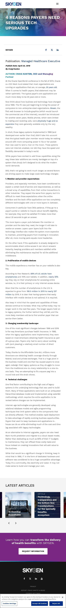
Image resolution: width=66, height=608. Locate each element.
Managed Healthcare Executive (40, 61)
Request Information (33, 551)
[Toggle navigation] (57, 4)
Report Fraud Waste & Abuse (33, 590)
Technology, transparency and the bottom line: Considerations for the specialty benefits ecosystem (47, 505)
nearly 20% (53, 277)
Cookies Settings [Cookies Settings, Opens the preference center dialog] (9, 603)
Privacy (33, 586)
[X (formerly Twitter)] (52, 50)
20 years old (51, 87)
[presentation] (9, 523)
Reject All (56, 603)
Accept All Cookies (39, 603)
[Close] (62, 597)
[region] (33, 601)
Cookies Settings (33, 593)
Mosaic (53, 108)
